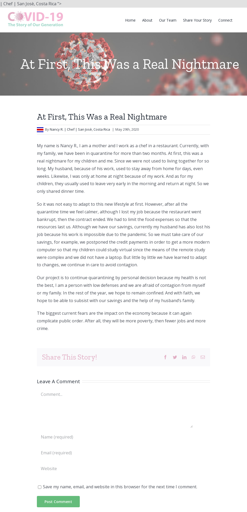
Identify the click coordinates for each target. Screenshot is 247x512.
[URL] (115, 468)
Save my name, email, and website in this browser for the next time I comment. (120, 487)
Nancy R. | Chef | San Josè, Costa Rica (80, 129)
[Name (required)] (115, 437)
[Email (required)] (115, 452)
